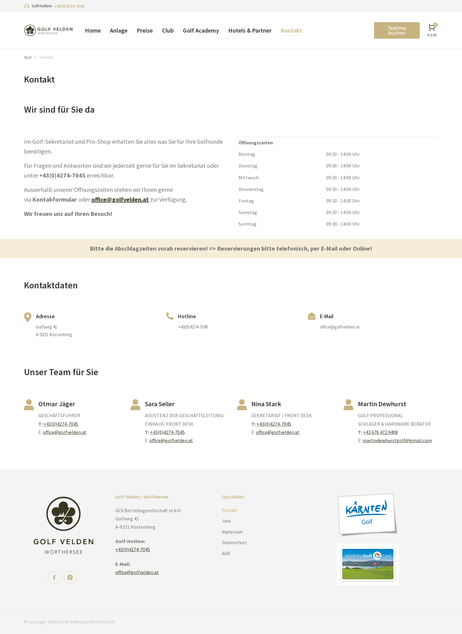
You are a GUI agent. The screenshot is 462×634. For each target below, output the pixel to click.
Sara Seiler (160, 404)
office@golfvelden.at (120, 199)
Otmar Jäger (56, 404)
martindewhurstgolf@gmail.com (397, 440)
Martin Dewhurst (382, 404)
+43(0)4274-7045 (69, 6)
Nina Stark (266, 404)
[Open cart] (432, 30)
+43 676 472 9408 (380, 432)
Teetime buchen (396, 30)
